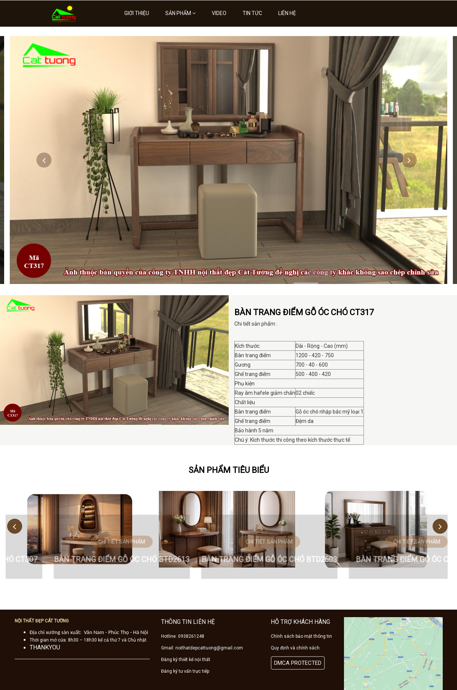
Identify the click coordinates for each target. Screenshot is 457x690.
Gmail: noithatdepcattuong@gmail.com (202, 648)
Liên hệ (287, 13)
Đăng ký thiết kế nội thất (185, 659)
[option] (228, 160)
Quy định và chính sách (295, 648)
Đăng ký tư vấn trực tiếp (185, 671)
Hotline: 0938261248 (182, 636)
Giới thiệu (136, 13)
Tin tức (252, 13)
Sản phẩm (180, 13)
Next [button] (409, 160)
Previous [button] (43, 160)
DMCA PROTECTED (297, 663)
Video (219, 13)
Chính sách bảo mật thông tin (301, 636)
